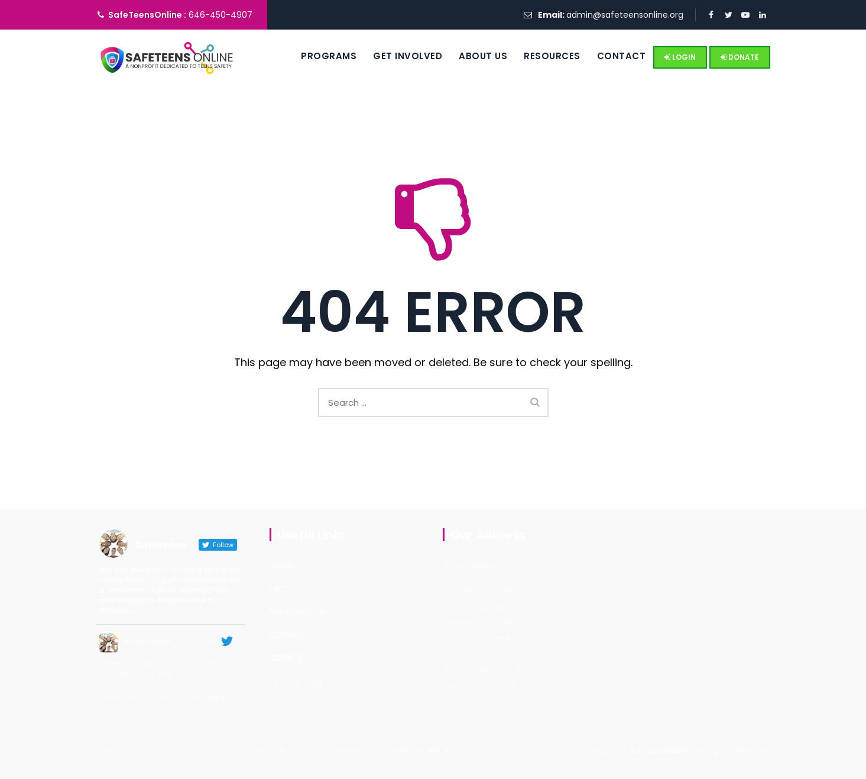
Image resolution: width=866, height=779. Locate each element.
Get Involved (394, 56)
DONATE (740, 57)
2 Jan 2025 (199, 642)
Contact (607, 56)
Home (281, 565)
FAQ (277, 588)
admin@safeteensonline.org (624, 15)
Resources (538, 56)
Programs (315, 56)
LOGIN (680, 57)
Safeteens (148, 642)
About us (469, 56)
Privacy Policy (297, 612)
